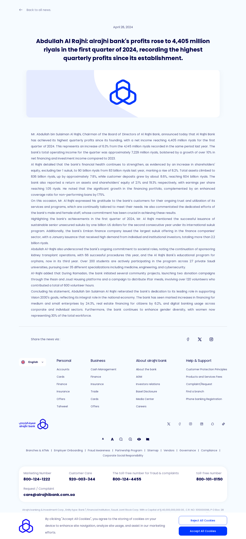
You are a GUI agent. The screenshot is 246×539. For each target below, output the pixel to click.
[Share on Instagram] (211, 339)
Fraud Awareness (99, 450)
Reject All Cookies (203, 520)
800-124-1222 (36, 479)
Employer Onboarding (68, 450)
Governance (187, 450)
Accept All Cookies (203, 531)
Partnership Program (128, 450)
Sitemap (153, 450)
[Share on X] (199, 339)
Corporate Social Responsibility (123, 455)
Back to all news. (35, 10)
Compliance (209, 450)
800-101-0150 (209, 479)
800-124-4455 (127, 479)
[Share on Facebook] (188, 339)
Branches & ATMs (37, 450)
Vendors (169, 450)
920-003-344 (82, 479)
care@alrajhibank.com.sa (49, 494)
